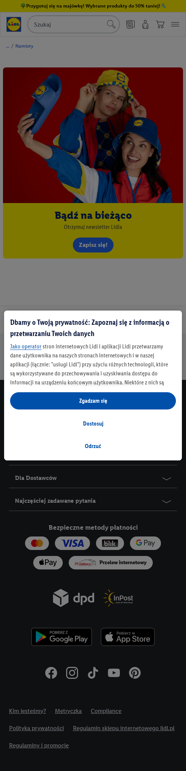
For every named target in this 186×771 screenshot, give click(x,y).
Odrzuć (93, 446)
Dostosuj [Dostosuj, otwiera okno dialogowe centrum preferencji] (93, 423)
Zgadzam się (93, 400)
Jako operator (25, 346)
